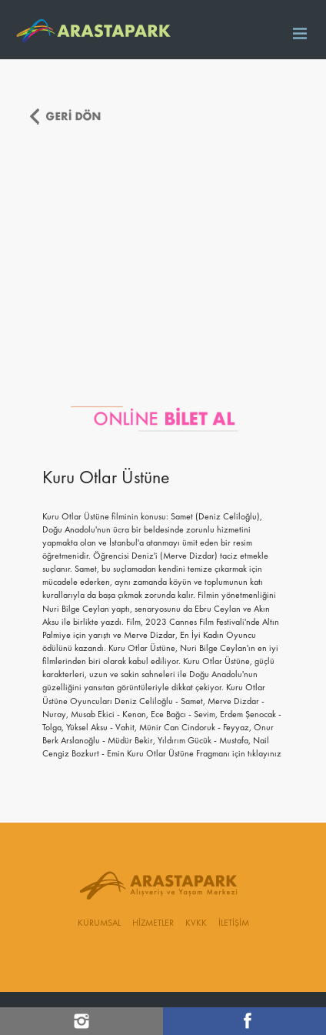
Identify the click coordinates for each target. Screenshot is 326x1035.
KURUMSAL (99, 923)
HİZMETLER (153, 923)
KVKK (196, 923)
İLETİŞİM (233, 923)
